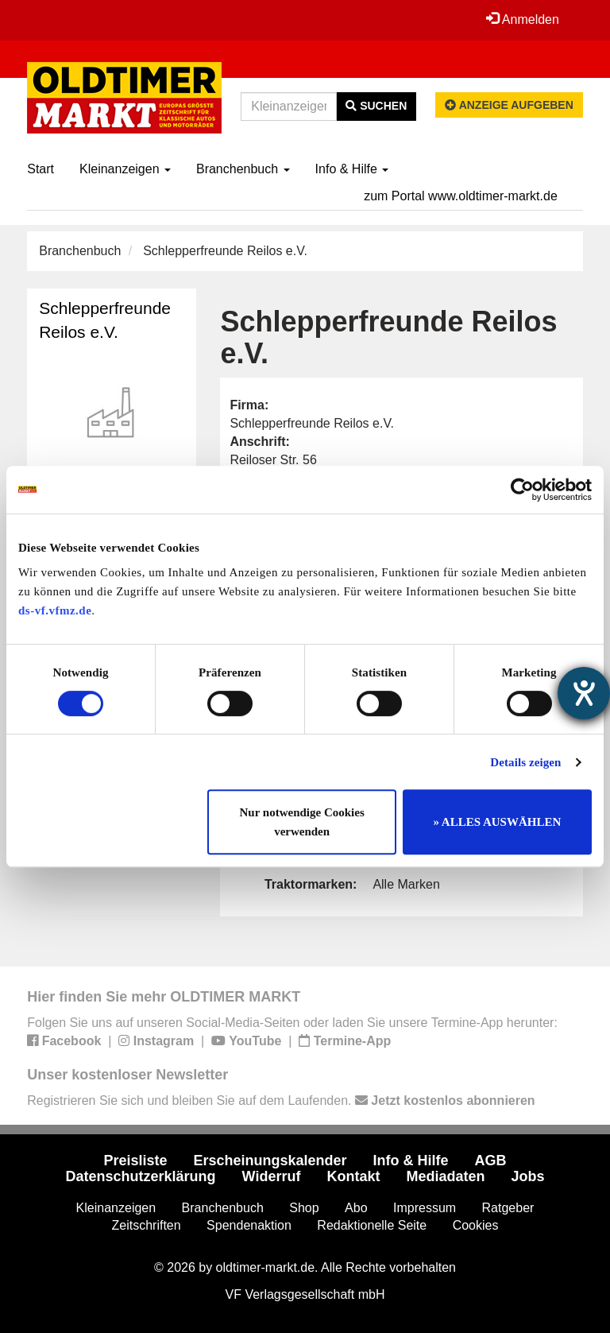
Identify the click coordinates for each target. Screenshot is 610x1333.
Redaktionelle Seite (372, 1225)
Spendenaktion (249, 1225)
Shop (304, 1208)
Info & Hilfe (352, 169)
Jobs (527, 1176)
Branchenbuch (243, 169)
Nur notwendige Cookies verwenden (302, 822)
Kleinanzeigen (125, 169)
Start (40, 169)
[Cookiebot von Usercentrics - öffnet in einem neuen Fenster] (522, 490)
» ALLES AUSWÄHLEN (497, 822)
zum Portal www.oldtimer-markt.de (461, 196)
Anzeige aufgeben (509, 105)
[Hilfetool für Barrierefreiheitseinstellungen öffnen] (584, 693)
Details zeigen (525, 762)
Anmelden (522, 19)
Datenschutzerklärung (141, 1176)
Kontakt (353, 1176)
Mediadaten (445, 1176)
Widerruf (271, 1176)
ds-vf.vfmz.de (54, 610)
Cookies (476, 1225)
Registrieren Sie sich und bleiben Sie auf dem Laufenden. (281, 1100)
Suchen (376, 105)
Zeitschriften (146, 1225)
